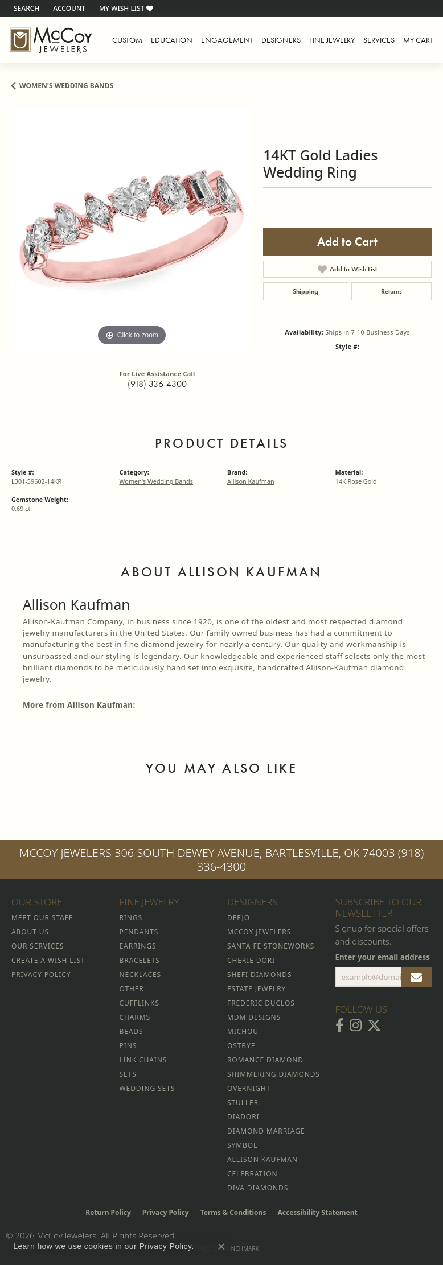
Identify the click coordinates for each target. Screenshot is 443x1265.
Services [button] (379, 40)
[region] (131, 228)
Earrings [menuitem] (138, 946)
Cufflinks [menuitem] (139, 1003)
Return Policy (108, 1212)
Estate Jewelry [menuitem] (256, 989)
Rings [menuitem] (131, 917)
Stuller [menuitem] (243, 1102)
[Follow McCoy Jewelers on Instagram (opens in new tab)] (356, 1025)
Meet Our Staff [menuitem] (42, 917)
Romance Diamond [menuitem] (265, 1060)
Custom (127, 40)
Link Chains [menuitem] (143, 1060)
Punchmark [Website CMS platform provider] (241, 1248)
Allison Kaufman (250, 481)
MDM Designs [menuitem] (254, 1017)
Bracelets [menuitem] (140, 960)
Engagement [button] (227, 40)
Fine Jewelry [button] (332, 40)
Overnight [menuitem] (248, 1088)
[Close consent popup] (221, 1246)
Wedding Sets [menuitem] (147, 1088)
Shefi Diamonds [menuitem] (259, 974)
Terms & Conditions (233, 1212)
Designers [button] (281, 40)
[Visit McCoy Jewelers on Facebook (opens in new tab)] (339, 1025)
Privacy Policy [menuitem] (41, 974)
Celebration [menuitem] (252, 1174)
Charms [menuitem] (135, 1017)
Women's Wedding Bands (66, 85)
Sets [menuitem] (128, 1074)
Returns (391, 291)
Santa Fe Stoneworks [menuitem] (270, 946)
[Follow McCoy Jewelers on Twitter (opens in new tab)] (374, 1025)
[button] (25, 8)
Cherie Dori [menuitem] (251, 960)
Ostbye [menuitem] (241, 1045)
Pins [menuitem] (128, 1045)
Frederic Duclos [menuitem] (261, 1003)
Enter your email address (382, 957)
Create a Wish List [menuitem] (48, 960)
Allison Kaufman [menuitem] (262, 1159)
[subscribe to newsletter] (416, 977)
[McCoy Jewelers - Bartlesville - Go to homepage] (51, 40)
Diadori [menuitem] (243, 1117)
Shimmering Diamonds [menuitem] (273, 1074)
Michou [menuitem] (243, 1031)
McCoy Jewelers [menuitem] (259, 932)
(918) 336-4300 (157, 384)
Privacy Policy (165, 1212)
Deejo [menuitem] (238, 917)
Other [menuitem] (132, 989)
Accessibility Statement (317, 1212)
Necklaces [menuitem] (140, 974)
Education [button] (171, 40)
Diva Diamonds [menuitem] (257, 1188)
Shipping (305, 291)
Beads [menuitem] (131, 1031)
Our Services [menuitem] (37, 946)
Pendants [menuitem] (139, 932)
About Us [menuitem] (30, 932)
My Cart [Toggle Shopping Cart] (418, 40)
